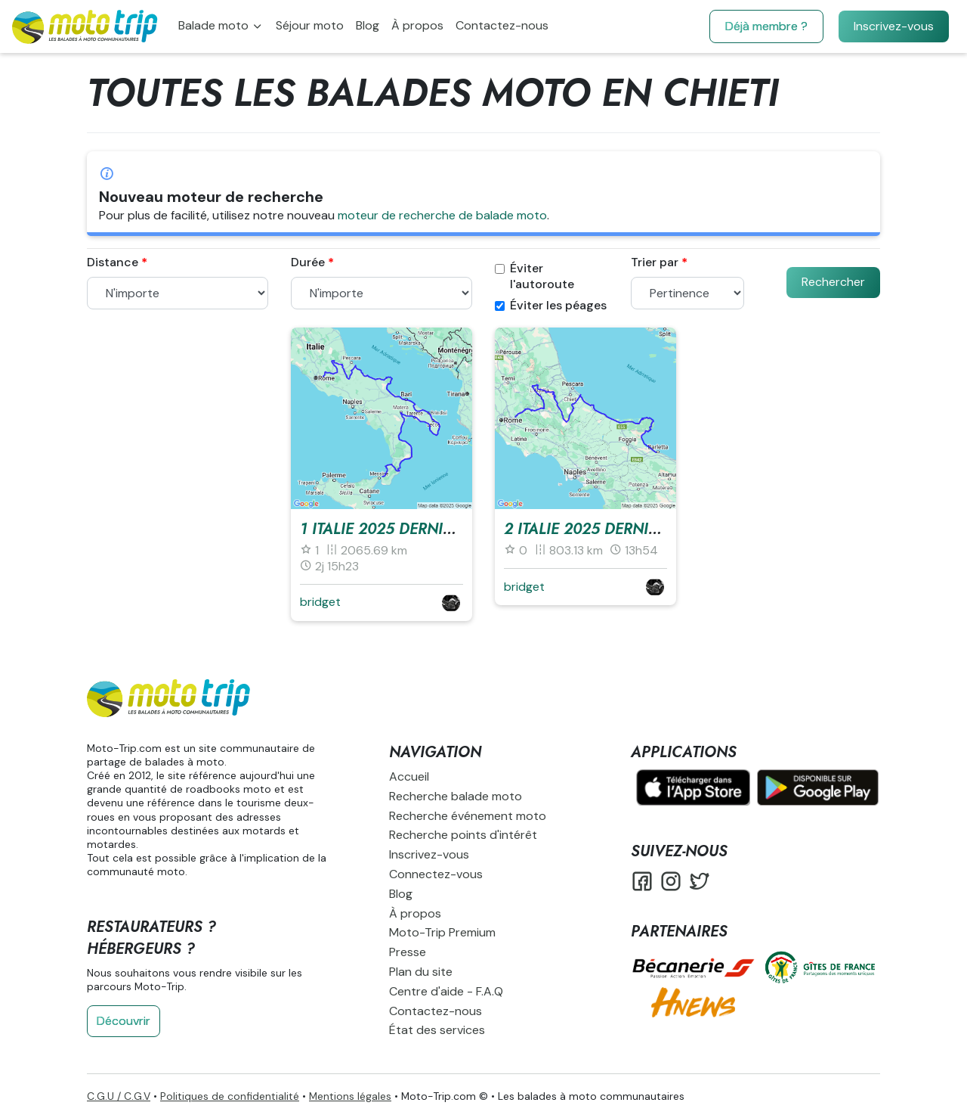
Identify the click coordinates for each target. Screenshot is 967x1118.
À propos (417, 25)
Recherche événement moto (467, 816)
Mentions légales (350, 1096)
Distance (112, 262)
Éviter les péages (551, 305)
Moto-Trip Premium (442, 932)
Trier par (654, 262)
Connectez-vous (436, 874)
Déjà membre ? (766, 26)
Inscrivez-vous (894, 26)
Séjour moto (310, 25)
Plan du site (421, 972)
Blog (367, 25)
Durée (308, 262)
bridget (320, 602)
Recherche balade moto (455, 796)
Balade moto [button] (215, 25)
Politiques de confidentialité (229, 1096)
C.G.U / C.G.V (118, 1096)
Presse (407, 952)
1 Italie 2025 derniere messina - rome (446, 529)
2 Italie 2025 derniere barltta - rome (648, 529)
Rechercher (833, 282)
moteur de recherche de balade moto (442, 215)
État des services (437, 1030)
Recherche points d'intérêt (463, 835)
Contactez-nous (502, 25)
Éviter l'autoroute (534, 276)
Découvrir (123, 1021)
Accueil (409, 776)
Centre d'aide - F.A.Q (446, 991)
